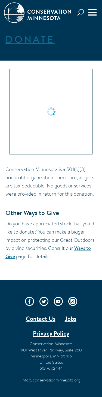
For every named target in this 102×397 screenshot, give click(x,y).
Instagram (72, 301)
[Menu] (92, 12)
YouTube (58, 301)
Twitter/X (43, 301)
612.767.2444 (51, 368)
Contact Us (40, 319)
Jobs (70, 319)
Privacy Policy (51, 333)
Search (82, 12)
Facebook (29, 301)
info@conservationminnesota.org (51, 380)
